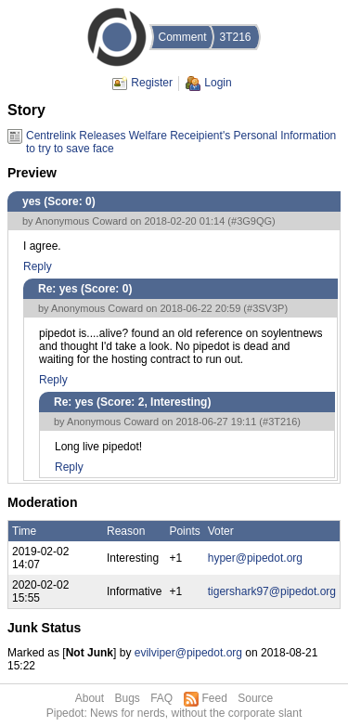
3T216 (235, 37)
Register (152, 82)
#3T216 (280, 421)
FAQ (161, 698)
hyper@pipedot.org (255, 558)
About (89, 698)
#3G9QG (251, 221)
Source (255, 698)
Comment (182, 37)
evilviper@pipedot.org (188, 652)
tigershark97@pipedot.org (272, 591)
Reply (37, 266)
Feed (214, 698)
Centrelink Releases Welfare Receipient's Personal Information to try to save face (181, 136)
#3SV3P (265, 308)
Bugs (126, 698)
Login (217, 82)
